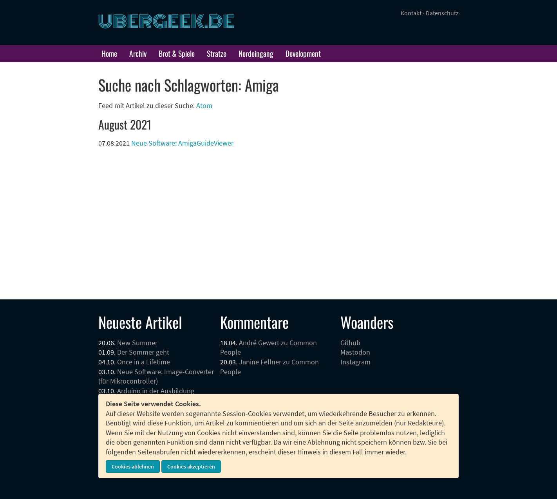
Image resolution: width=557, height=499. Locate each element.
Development (303, 53)
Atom (204, 105)
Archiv (137, 53)
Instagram (355, 362)
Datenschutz (442, 13)
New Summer (137, 343)
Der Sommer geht (143, 352)
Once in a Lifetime (143, 362)
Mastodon (355, 352)
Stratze (216, 53)
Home (109, 53)
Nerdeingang (256, 53)
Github (350, 343)
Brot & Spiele (177, 53)
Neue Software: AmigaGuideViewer (182, 143)
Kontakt (411, 13)
